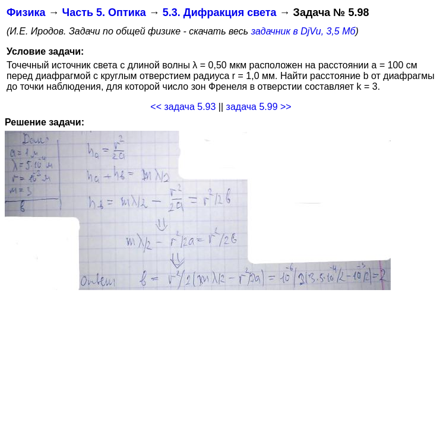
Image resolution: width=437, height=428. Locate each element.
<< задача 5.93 (183, 107)
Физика (26, 12)
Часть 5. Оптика (103, 12)
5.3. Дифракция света (220, 12)
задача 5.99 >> (259, 107)
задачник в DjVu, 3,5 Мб (303, 31)
